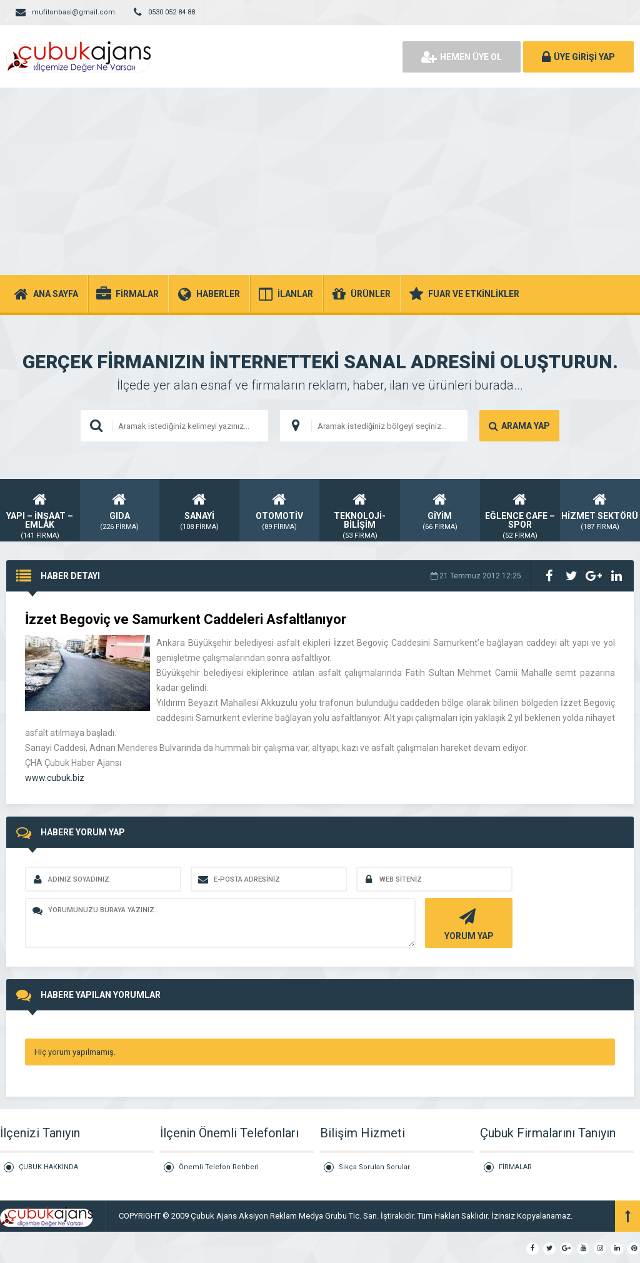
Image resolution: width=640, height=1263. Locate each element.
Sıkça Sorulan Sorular (374, 1167)
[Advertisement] (320, 181)
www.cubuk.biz (54, 778)
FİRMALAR (515, 1167)
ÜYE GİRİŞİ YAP (578, 57)
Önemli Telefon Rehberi (219, 1167)
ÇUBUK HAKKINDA (48, 1167)
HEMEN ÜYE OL (461, 57)
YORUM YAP (467, 923)
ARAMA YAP (519, 425)
